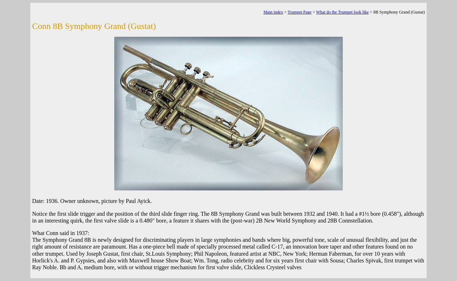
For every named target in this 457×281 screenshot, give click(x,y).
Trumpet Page (299, 12)
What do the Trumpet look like (342, 12)
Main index (273, 12)
